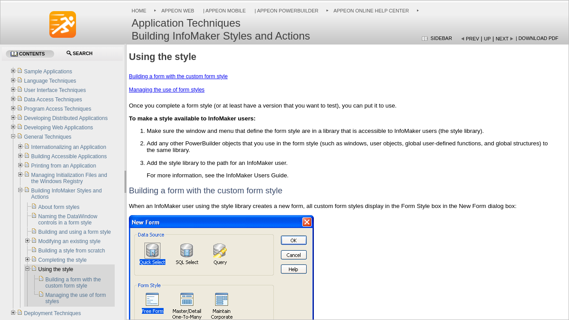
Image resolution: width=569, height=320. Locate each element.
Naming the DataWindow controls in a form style (67, 219)
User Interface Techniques (55, 90)
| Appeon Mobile (224, 10)
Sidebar (441, 38)
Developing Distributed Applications (66, 118)
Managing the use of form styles (166, 90)
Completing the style (62, 260)
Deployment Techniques (52, 313)
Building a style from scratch (71, 251)
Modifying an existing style (69, 241)
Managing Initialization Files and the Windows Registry (69, 178)
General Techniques (48, 137)
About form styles (59, 207)
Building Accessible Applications (69, 156)
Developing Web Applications (58, 127)
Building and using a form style (74, 232)
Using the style (55, 269)
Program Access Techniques (57, 109)
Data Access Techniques (53, 99)
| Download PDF (537, 38)
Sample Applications (48, 71)
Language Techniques (50, 81)
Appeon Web (177, 10)
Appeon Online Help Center (371, 10)
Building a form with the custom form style (178, 76)
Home (139, 10)
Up (487, 38)
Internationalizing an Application (68, 147)
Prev (472, 38)
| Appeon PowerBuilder (286, 10)
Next (502, 38)
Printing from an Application (63, 166)
